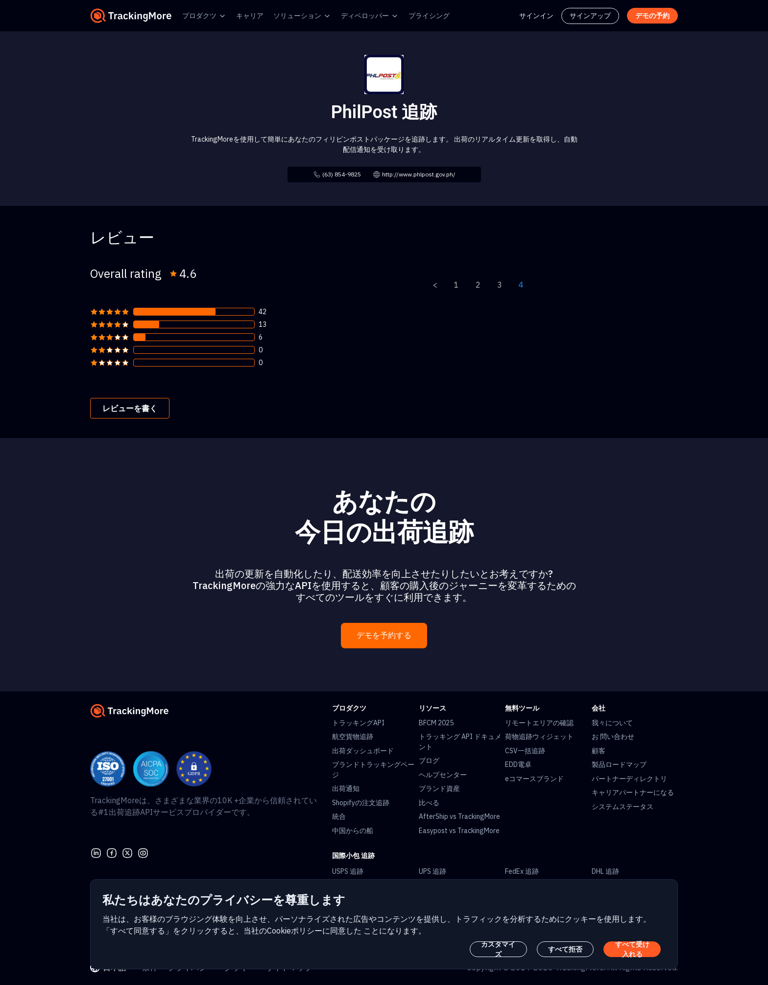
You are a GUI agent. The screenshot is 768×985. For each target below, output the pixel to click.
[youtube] (143, 852)
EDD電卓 (518, 764)
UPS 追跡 (432, 871)
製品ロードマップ (619, 764)
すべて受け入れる (632, 949)
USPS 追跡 (347, 871)
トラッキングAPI (358, 722)
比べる (429, 802)
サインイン (536, 15)
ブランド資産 (439, 788)
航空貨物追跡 (352, 736)
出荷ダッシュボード (363, 750)
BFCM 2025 (436, 722)
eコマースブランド (534, 778)
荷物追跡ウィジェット (539, 736)
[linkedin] (96, 852)
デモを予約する (384, 635)
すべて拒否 (565, 949)
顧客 (598, 750)
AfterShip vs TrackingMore (459, 816)
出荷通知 (346, 788)
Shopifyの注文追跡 (360, 802)
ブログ (429, 760)
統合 (339, 816)
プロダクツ (199, 15)
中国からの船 (352, 830)
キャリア (250, 15)
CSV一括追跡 (525, 750)
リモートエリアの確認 (539, 722)
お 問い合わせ (613, 736)
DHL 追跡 (605, 871)
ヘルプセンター (443, 774)
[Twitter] (127, 852)
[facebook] (112, 852)
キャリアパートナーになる (633, 792)
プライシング (429, 15)
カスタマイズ (498, 949)
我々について (612, 722)
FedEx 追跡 (522, 871)
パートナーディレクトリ (629, 778)
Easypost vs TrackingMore (459, 830)
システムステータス (622, 806)
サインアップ (590, 15)
